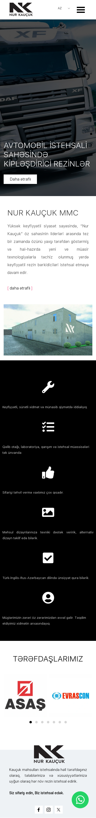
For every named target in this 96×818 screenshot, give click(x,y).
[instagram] (49, 810)
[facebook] (39, 810)
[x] (59, 810)
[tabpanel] (48, 249)
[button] (31, 722)
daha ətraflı (20, 288)
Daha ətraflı (24, 179)
